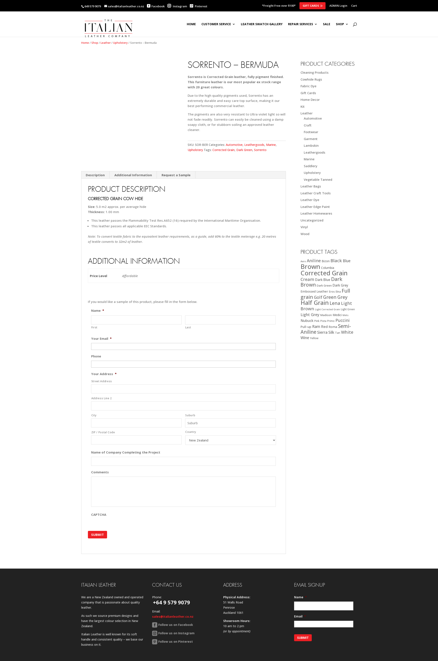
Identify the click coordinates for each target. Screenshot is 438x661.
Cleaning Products (315, 72)
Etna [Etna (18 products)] (338, 291)
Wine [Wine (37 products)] (305, 337)
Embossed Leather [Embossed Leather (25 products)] (314, 291)
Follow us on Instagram (176, 624)
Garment (311, 139)
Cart (354, 6)
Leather (106, 43)
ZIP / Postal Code (103, 427)
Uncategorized (312, 220)
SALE (326, 24)
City (94, 410)
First (94, 322)
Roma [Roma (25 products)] (333, 327)
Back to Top (139, 658)
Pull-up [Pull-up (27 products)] (306, 326)
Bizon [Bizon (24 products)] (326, 261)
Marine (271, 145)
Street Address (101, 375)
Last (188, 322)
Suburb (190, 410)
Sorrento (260, 150)
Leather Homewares (316, 213)
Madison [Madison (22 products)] (326, 315)
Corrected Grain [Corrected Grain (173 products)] (324, 273)
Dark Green (244, 150)
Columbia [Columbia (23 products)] (327, 268)
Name (97, 305)
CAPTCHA (98, 509)
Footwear (311, 132)
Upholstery (120, 43)
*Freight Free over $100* (279, 6)
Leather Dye (310, 200)
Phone (96, 351)
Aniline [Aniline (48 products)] (314, 260)
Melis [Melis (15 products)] (346, 315)
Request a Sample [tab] (176, 169)
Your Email (101, 333)
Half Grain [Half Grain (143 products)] (315, 303)
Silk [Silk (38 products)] (331, 332)
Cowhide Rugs (311, 79)
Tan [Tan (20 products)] (337, 333)
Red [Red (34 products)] (324, 326)
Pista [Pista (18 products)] (323, 321)
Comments (100, 467)
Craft (308, 125)
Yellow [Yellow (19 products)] (314, 338)
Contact (118, 658)
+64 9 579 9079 (171, 593)
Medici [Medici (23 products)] (337, 315)
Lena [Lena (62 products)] (335, 303)
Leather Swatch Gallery (261, 24)
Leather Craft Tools (316, 193)
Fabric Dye (308, 86)
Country (190, 426)
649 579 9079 (92, 6)
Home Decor (310, 99)
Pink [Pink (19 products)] (317, 321)
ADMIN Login (338, 6)
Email (300, 608)
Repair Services (300, 24)
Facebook (158, 6)
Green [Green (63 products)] (330, 297)
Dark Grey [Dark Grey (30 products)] (340, 285)
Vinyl (304, 227)
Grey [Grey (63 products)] (342, 297)
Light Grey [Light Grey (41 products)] (310, 314)
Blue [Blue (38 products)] (347, 260)
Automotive (234, 145)
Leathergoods (254, 145)
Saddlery (310, 166)
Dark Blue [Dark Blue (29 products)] (322, 279)
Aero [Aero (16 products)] (303, 261)
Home (191, 24)
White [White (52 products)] (347, 332)
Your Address (104, 368)
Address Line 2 (101, 392)
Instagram (177, 6)
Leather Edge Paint (315, 206)
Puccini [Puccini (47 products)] (342, 320)
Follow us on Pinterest (175, 633)
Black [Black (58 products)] (336, 260)
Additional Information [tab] (133, 169)
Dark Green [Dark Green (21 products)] (324, 285)
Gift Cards (311, 6)
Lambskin (311, 145)
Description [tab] (95, 169)
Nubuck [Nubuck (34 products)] (307, 320)
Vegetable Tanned (318, 179)
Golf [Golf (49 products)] (318, 297)
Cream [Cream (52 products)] (307, 279)
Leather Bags (311, 186)
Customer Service (216, 24)
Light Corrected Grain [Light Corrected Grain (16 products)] (327, 309)
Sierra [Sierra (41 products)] (322, 332)
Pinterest (198, 6)
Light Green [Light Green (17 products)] (348, 309)
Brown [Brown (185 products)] (310, 266)
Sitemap (101, 658)
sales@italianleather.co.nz (172, 608)
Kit (303, 106)
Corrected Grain (223, 150)
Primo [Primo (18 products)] (331, 321)
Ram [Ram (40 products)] (316, 326)
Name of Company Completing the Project (125, 447)
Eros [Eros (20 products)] (332, 291)
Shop (94, 43)
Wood (305, 234)
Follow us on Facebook (175, 616)
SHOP (340, 24)
